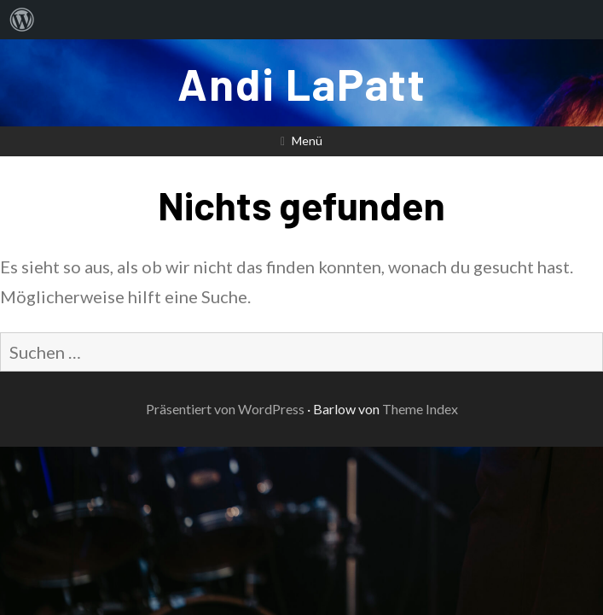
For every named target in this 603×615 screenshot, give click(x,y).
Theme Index (420, 409)
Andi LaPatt (301, 82)
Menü (307, 140)
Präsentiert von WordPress (225, 409)
